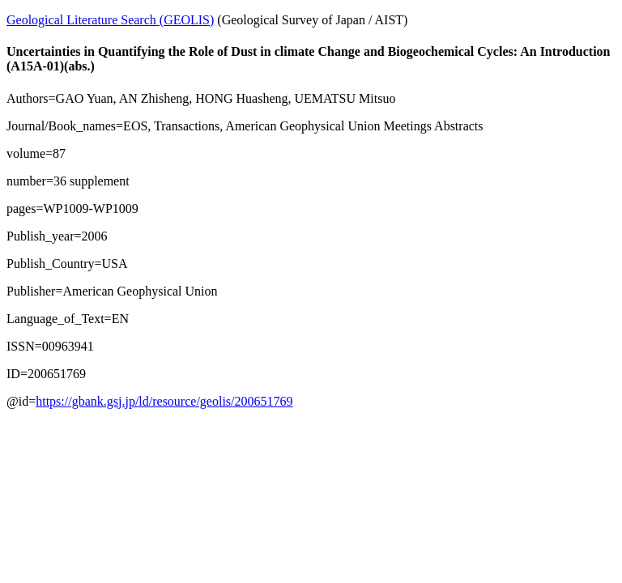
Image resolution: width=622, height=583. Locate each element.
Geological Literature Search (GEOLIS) (110, 20)
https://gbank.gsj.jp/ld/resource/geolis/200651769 (164, 401)
